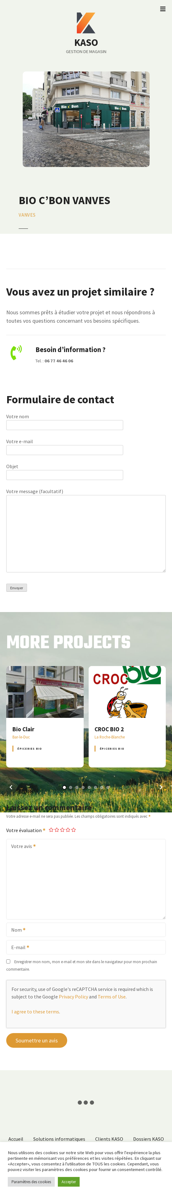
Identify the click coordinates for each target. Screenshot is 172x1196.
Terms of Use (112, 996)
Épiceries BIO (29, 748)
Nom (16, 930)
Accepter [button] (69, 1181)
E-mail (18, 948)
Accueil (15, 1139)
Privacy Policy (73, 996)
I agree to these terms (35, 1011)
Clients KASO (109, 1139)
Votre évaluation (26, 830)
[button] (11, 787)
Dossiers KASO (148, 1139)
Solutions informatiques (59, 1139)
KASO (86, 42)
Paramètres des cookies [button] (31, 1181)
